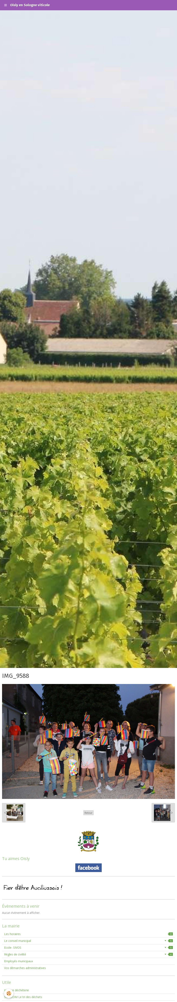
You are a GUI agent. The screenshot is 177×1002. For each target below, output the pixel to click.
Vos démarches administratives (25, 968)
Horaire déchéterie (16, 990)
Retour (88, 812)
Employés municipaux (18, 961)
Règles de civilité (88, 954)
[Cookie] (8, 993)
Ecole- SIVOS (88, 947)
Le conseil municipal (88, 941)
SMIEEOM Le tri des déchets (23, 997)
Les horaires (88, 934)
